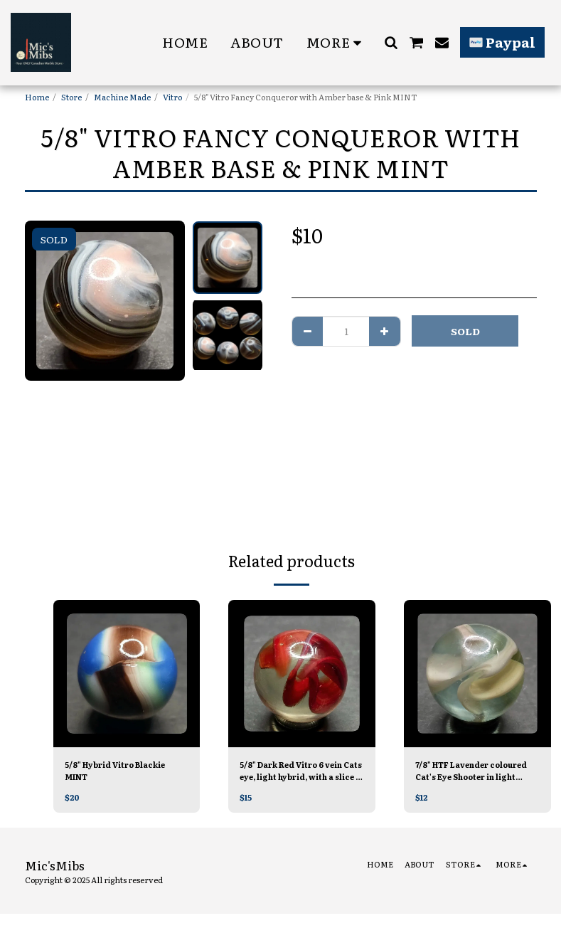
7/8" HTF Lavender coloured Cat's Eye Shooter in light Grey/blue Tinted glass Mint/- (477, 771)
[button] (390, 42)
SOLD (465, 331)
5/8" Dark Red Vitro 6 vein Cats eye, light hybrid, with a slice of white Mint (299, 771)
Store (71, 96)
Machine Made (122, 96)
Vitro (172, 96)
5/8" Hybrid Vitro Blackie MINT (117, 770)
